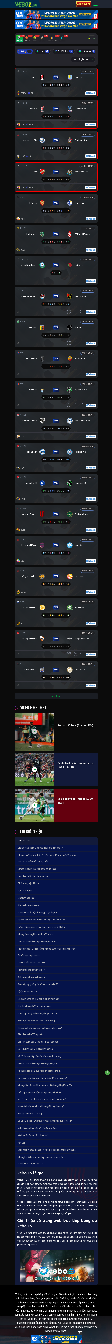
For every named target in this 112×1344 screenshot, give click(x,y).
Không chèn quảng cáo (28, 905)
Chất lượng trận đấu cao (29, 883)
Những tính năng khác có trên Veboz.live (36, 934)
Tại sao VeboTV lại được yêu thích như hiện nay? (40, 1028)
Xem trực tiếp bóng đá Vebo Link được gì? (37, 1020)
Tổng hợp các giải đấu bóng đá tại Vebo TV (37, 1013)
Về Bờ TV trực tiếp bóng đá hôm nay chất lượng (39, 1056)
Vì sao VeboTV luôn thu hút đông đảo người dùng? (41, 1106)
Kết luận (21, 1142)
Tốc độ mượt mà (25, 890)
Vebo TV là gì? (24, 840)
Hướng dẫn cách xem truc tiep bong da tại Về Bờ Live (42, 927)
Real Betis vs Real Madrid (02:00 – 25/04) (76, 800)
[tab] (19, 38)
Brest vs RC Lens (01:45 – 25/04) (75, 725)
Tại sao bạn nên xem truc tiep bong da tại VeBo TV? (41, 919)
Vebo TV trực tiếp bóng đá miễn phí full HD (37, 941)
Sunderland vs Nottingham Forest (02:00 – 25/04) (76, 765)
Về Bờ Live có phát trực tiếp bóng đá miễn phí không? (42, 1099)
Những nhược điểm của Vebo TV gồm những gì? (39, 1070)
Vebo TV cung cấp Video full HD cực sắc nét (38, 1041)
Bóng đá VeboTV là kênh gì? (30, 1113)
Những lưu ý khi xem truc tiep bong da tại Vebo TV (40, 1157)
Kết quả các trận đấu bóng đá (31, 977)
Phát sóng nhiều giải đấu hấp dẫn (33, 861)
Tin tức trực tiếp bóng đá (29, 955)
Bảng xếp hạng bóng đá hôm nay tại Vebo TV (38, 984)
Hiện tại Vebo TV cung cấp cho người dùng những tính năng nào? (47, 948)
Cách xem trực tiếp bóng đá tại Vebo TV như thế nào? (42, 1078)
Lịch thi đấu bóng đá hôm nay (31, 962)
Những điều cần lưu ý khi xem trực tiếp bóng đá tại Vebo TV (45, 1085)
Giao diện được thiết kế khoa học (33, 876)
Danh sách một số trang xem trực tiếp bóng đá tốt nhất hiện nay (47, 1149)
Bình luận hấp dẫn (26, 898)
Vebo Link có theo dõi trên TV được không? (38, 1128)
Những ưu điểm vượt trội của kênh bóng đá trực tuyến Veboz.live (47, 855)
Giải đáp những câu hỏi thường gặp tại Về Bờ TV (39, 1092)
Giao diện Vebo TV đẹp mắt (30, 1034)
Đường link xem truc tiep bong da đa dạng (37, 868)
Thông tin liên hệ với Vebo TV (31, 1163)
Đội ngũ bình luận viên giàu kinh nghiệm (35, 1048)
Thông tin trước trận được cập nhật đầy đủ (37, 912)
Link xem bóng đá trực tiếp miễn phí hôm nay (38, 998)
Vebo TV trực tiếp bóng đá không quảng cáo (38, 1063)
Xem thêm (56, 696)
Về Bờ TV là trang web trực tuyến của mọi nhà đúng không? (45, 1120)
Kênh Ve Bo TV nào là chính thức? (33, 1135)
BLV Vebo (63, 51)
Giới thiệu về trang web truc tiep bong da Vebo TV (40, 847)
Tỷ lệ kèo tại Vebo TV (27, 991)
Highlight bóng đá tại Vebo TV (31, 969)
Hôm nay (87, 51)
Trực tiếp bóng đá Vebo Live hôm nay (34, 1006)
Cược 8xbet (83, 4)
